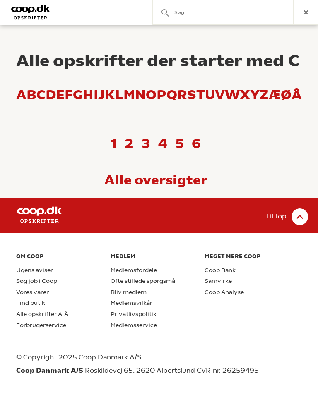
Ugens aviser (34, 270)
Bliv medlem (129, 292)
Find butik (30, 302)
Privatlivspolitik (134, 314)
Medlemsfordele (134, 270)
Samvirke (218, 281)
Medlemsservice (134, 325)
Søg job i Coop (36, 281)
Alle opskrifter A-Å (42, 314)
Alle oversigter (155, 180)
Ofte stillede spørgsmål (144, 281)
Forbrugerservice (41, 325)
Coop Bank (220, 270)
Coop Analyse (224, 292)
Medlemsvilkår (131, 302)
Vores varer (32, 292)
